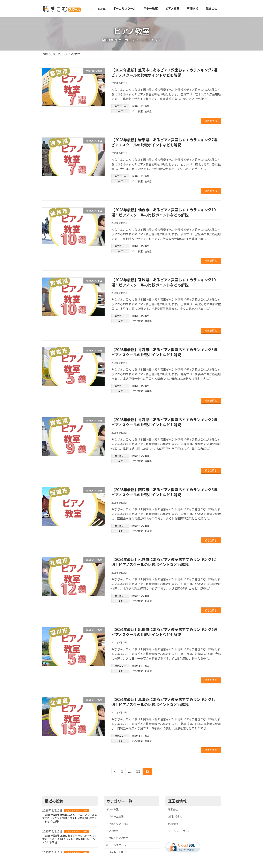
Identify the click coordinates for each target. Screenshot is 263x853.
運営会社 (173, 809)
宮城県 (148, 251)
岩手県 (148, 111)
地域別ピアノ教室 (140, 106)
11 (138, 772)
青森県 (148, 391)
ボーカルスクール (116, 845)
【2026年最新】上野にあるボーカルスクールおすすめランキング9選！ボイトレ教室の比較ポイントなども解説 (69, 839)
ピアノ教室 (137, 111)
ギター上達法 (116, 816)
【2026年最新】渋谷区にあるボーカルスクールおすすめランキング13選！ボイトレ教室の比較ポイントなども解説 (69, 818)
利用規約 (173, 823)
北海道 (148, 531)
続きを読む (211, 120)
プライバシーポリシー (180, 830)
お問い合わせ (175, 816)
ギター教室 (112, 809)
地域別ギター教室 (118, 823)
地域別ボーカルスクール (76, 810)
